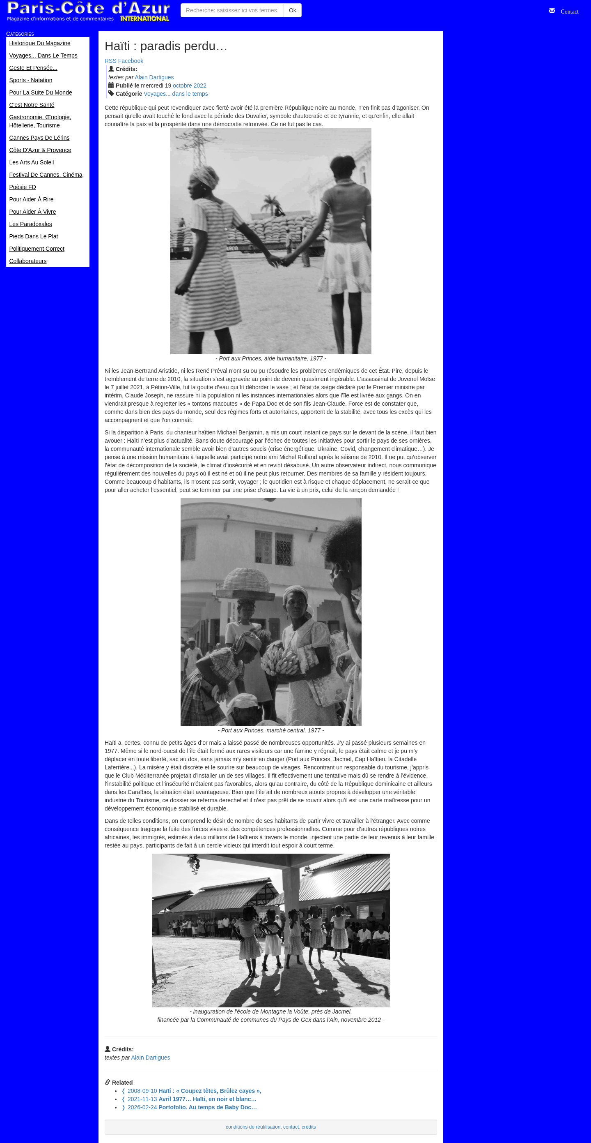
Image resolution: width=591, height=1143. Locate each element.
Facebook (130, 61)
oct (182, 85)
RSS (111, 61)
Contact (567, 10)
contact (291, 1127)
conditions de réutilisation (253, 1127)
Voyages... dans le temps (176, 93)
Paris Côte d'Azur (88, 11)
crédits (309, 1127)
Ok (292, 10)
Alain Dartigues (154, 77)
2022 (200, 85)
